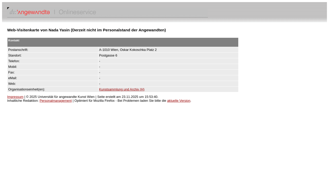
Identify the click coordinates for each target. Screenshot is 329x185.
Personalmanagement (56, 101)
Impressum (15, 97)
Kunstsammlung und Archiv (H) (121, 89)
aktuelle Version (178, 101)
